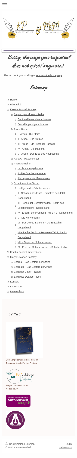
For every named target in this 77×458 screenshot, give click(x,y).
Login (69, 444)
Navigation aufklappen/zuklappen (38, 4)
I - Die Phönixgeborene (30, 168)
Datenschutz (17, 291)
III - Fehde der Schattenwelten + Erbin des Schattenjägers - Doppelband (41, 205)
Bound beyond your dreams (33, 124)
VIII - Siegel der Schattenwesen (35, 242)
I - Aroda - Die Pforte (29, 134)
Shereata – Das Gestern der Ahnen (33, 266)
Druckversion (14, 444)
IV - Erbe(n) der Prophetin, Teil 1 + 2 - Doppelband (45, 212)
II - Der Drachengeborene (32, 173)
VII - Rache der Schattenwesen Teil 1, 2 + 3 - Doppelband (42, 235)
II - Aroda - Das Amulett (30, 139)
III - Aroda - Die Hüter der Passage (37, 143)
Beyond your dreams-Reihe (29, 114)
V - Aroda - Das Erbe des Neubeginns (38, 153)
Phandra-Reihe (22, 163)
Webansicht (65, 447)
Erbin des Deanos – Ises (27, 276)
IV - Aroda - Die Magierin (31, 148)
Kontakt (14, 281)
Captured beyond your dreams (34, 119)
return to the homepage (49, 75)
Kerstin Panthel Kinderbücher (26, 252)
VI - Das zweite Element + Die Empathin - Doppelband (40, 225)
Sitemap (30, 444)
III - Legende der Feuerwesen (34, 178)
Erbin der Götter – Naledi (27, 271)
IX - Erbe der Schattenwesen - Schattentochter (43, 247)
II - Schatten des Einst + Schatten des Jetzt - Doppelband (42, 195)
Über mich (15, 104)
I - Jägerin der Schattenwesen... (35, 188)
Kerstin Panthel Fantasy (23, 109)
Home (13, 99)
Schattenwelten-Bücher (26, 183)
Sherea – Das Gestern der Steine (32, 262)
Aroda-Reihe (21, 129)
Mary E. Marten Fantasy (23, 257)
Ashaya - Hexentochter (26, 158)
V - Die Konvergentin (29, 217)
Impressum (16, 286)
